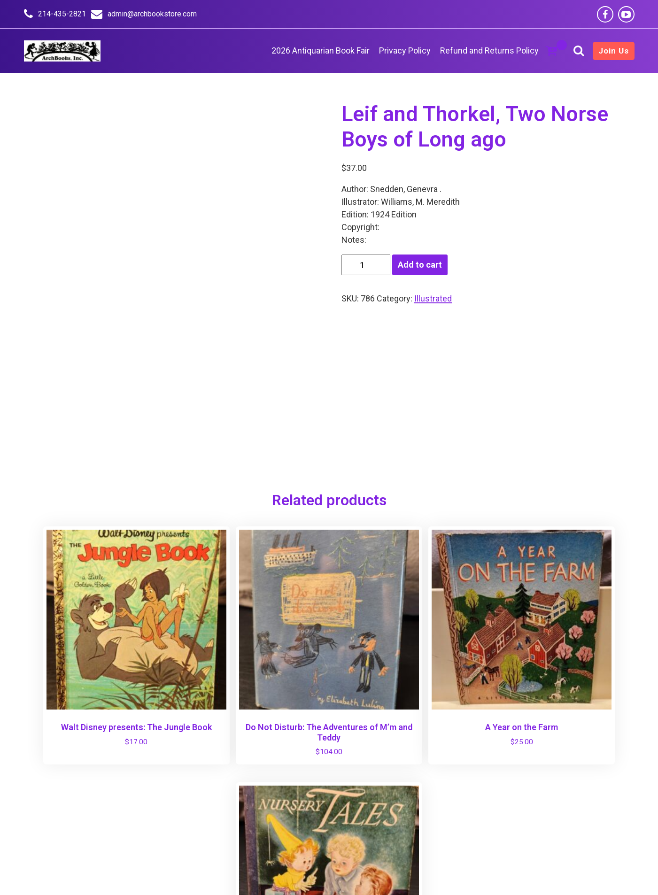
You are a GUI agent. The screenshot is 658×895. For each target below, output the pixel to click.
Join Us (613, 50)
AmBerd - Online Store (320, 876)
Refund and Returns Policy (489, 50)
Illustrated (433, 298)
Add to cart (420, 265)
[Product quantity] (365, 265)
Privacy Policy (405, 50)
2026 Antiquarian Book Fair (320, 50)
